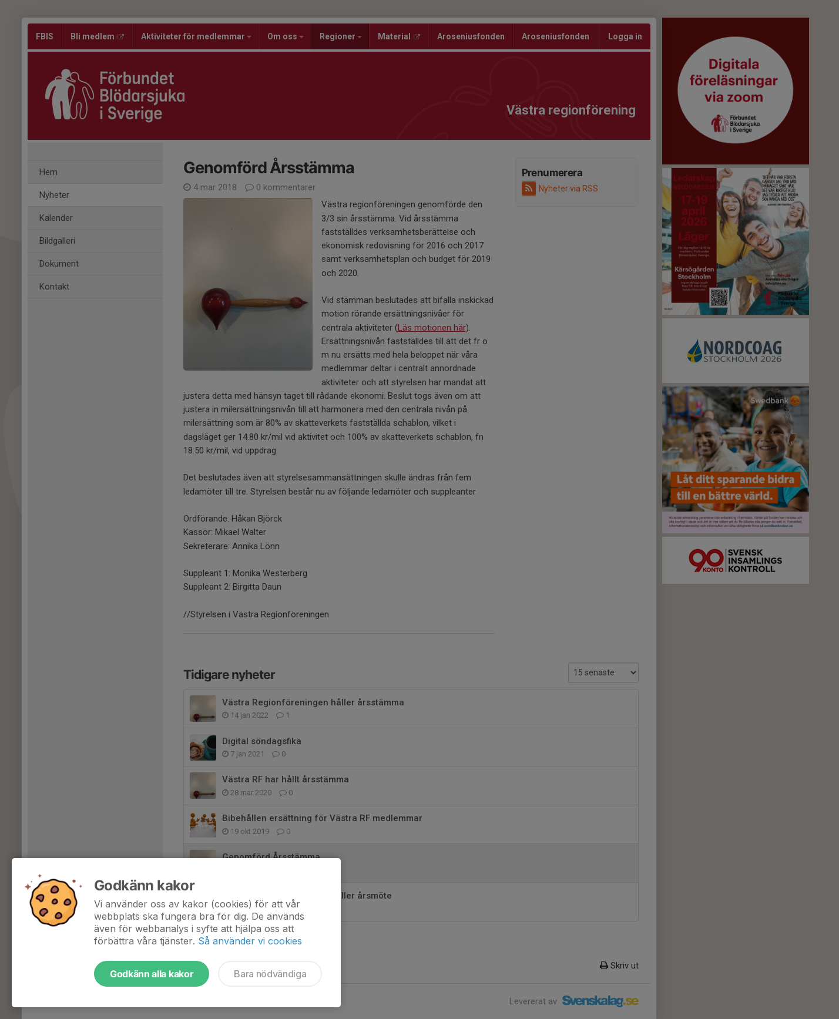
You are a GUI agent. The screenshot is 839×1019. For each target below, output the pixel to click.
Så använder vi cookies (250, 941)
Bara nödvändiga (270, 974)
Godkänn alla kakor (151, 974)
